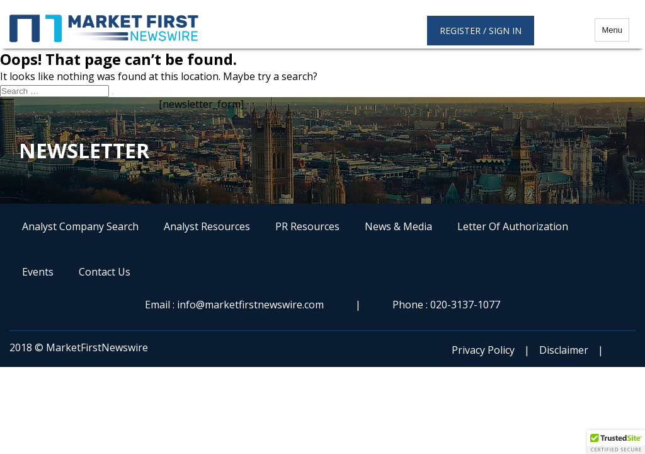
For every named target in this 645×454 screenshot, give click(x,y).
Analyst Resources (207, 226)
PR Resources (307, 226)
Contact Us (104, 272)
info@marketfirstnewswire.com (250, 304)
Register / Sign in (481, 31)
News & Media (398, 226)
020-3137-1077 (465, 304)
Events (38, 272)
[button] (616, 442)
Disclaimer (563, 350)
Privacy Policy (483, 350)
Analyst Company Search (80, 226)
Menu (612, 30)
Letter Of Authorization (512, 226)
